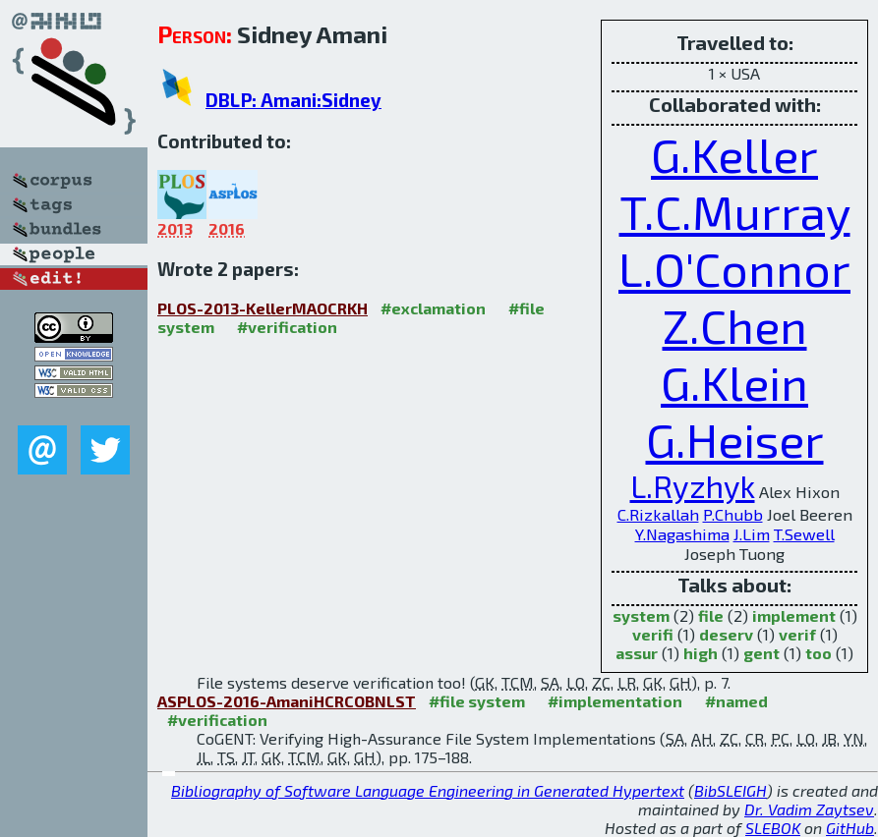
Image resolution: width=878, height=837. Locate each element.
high (700, 652)
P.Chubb (733, 514)
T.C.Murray (734, 211)
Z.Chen (735, 325)
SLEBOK (772, 827)
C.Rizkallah (658, 514)
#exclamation (433, 308)
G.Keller (734, 154)
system (641, 615)
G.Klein (734, 382)
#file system (477, 701)
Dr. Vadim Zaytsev (809, 809)
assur (636, 652)
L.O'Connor (734, 268)
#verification (287, 326)
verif (797, 634)
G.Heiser (735, 439)
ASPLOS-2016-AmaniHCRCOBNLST (286, 701)
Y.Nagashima (682, 533)
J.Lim (751, 533)
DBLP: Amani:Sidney (293, 99)
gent (761, 652)
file (711, 615)
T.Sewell (804, 533)
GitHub (850, 827)
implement (794, 615)
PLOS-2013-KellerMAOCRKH (262, 308)
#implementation (615, 701)
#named (736, 701)
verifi (652, 634)
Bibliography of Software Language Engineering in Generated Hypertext (427, 790)
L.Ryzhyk (692, 486)
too (818, 652)
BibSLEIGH (730, 790)
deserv (726, 634)
